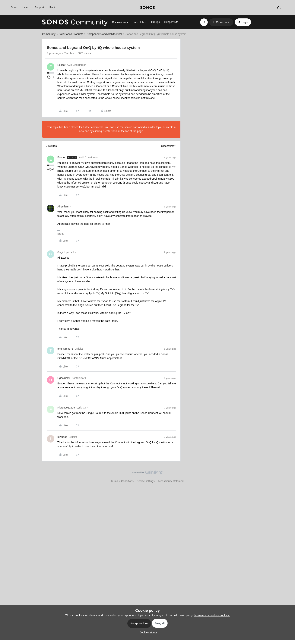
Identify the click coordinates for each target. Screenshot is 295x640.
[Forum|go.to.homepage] (75, 22)
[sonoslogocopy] (147, 7)
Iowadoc (62, 436)
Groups (155, 22)
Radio (52, 7)
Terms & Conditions (122, 481)
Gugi (60, 252)
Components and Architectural (104, 34)
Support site (171, 22)
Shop (14, 7)
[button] (221, 22)
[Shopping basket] (279, 7)
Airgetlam (62, 206)
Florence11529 (66, 407)
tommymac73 (65, 348)
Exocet (61, 64)
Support (39, 7)
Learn (26, 7)
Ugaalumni (63, 378)
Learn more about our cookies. (212, 615)
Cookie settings (146, 481)
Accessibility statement (171, 481)
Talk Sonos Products (71, 34)
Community (49, 34)
